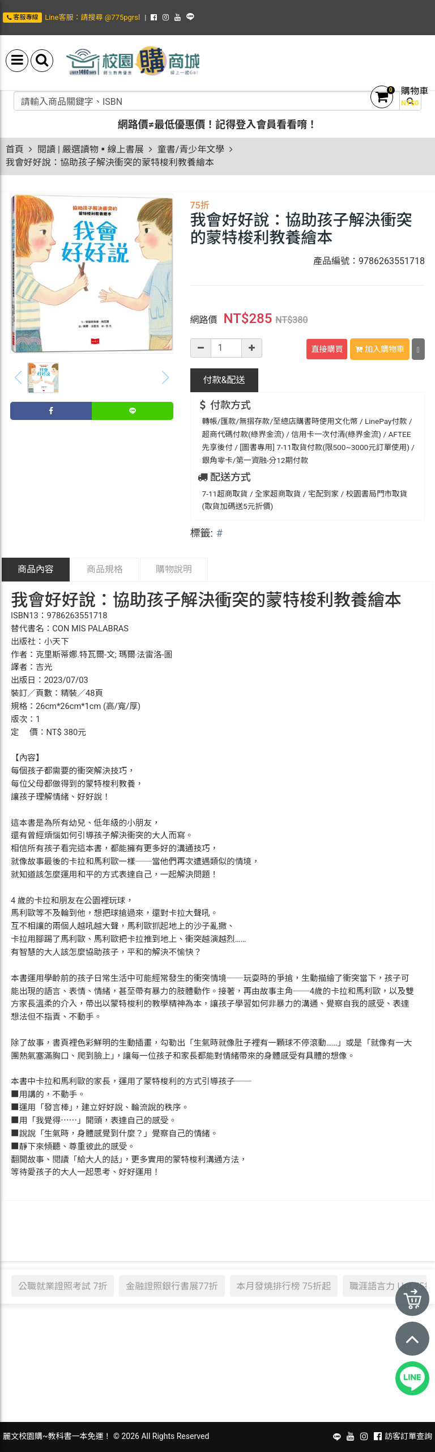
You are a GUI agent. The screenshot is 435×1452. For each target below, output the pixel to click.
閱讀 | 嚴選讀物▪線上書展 (90, 149)
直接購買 (327, 349)
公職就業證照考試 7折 (62, 1286)
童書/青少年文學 (191, 149)
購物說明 (174, 569)
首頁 (15, 149)
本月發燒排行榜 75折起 (284, 1286)
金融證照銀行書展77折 (172, 1286)
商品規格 (105, 569)
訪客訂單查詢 (408, 1436)
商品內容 (36, 569)
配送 (224, 380)
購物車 (414, 91)
